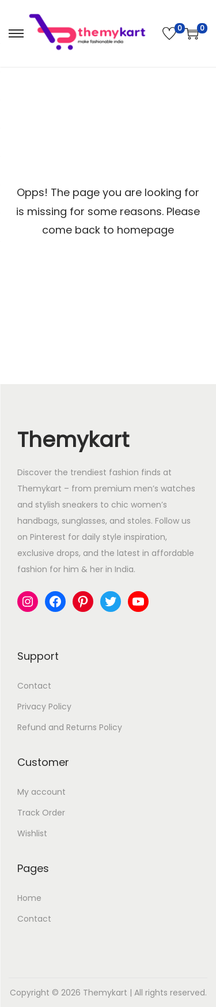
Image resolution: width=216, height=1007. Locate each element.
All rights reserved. (170, 992)
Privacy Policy (44, 706)
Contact (34, 686)
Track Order (41, 812)
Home (29, 898)
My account (41, 792)
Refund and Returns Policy (69, 727)
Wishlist (32, 833)
